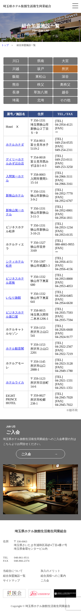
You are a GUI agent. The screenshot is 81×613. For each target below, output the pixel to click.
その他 (65, 100)
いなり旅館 (13, 297)
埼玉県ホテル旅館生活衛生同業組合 (27, 6)
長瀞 (15, 92)
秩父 (40, 84)
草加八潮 (41, 92)
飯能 (15, 76)
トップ (5, 45)
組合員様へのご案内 (53, 575)
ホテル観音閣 (15, 348)
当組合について (13, 570)
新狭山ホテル (15, 195)
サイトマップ (11, 580)
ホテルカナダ (15, 144)
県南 (40, 61)
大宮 (65, 61)
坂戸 (40, 69)
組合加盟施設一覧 (14, 575)
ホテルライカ (15, 382)
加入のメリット (50, 570)
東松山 (40, 76)
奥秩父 (65, 84)
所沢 (65, 69)
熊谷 (15, 84)
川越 (15, 69)
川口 (15, 61)
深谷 (65, 76)
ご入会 (45, 580)
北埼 (40, 100)
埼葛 (15, 100)
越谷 (65, 92)
